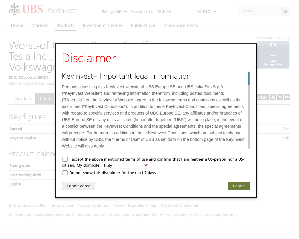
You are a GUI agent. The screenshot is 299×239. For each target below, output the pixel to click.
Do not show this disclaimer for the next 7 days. (113, 173)
